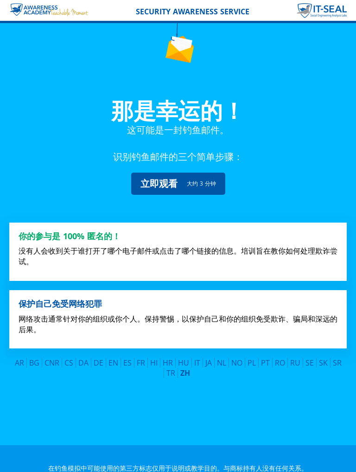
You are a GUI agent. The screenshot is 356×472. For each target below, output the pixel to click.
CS (68, 356)
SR (337, 356)
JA (208, 356)
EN (113, 356)
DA (83, 356)
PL (252, 356)
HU (183, 356)
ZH (185, 366)
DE (98, 356)
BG (34, 356)
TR (170, 366)
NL (221, 356)
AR (19, 356)
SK (323, 356)
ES (127, 356)
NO (236, 356)
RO (280, 356)
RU (295, 356)
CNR (51, 356)
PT (265, 356)
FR (141, 356)
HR (168, 356)
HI (154, 356)
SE (309, 356)
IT (197, 356)
